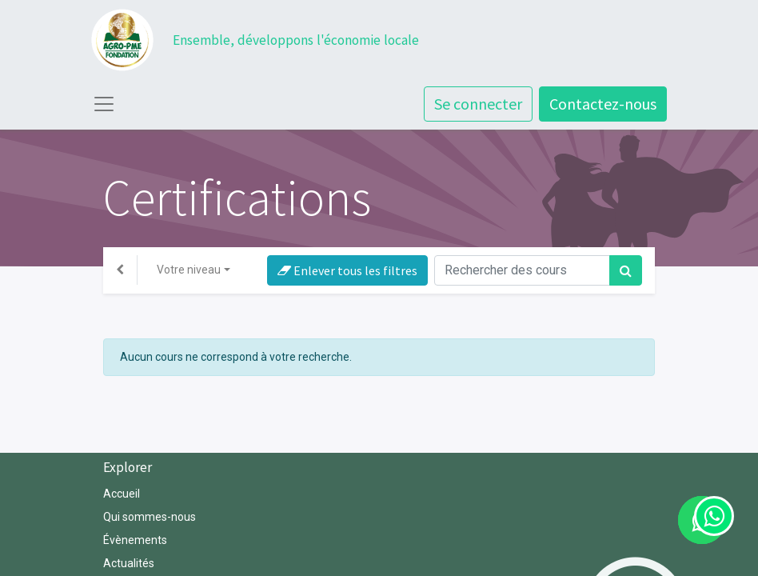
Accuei (120, 493)
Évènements (135, 540)
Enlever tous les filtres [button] (347, 270)
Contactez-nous (602, 104)
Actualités (128, 563)
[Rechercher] (625, 270)
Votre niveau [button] (189, 269)
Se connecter (478, 104)
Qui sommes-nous (150, 516)
